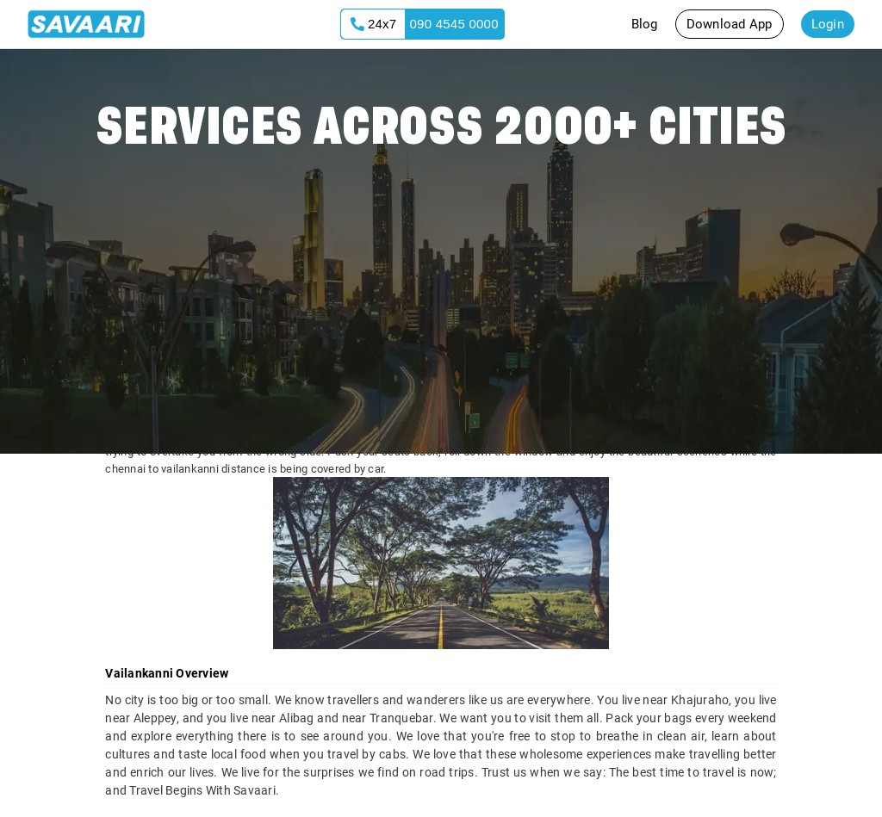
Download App (729, 24)
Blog (644, 24)
